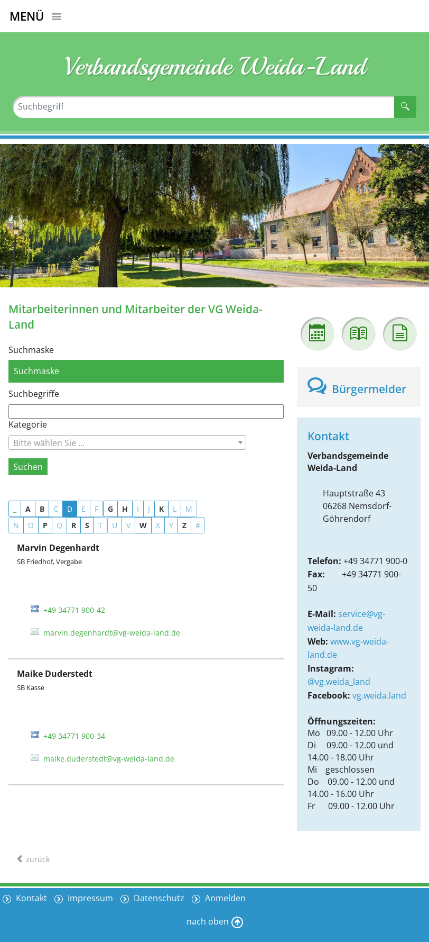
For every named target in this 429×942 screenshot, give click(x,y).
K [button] (161, 509)
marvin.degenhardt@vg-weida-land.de (111, 633)
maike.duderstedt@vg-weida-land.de (108, 759)
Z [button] (184, 525)
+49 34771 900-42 (74, 610)
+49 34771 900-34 (74, 736)
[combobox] (127, 442)
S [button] (87, 525)
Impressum (89, 898)
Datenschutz (158, 898)
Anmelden (224, 898)
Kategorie (27, 424)
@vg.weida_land (338, 681)
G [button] (110, 509)
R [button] (73, 525)
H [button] (125, 509)
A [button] (28, 509)
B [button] (42, 509)
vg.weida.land (379, 695)
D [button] (69, 509)
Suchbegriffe (33, 394)
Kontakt (30, 898)
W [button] (143, 525)
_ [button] (14, 509)
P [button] (45, 525)
